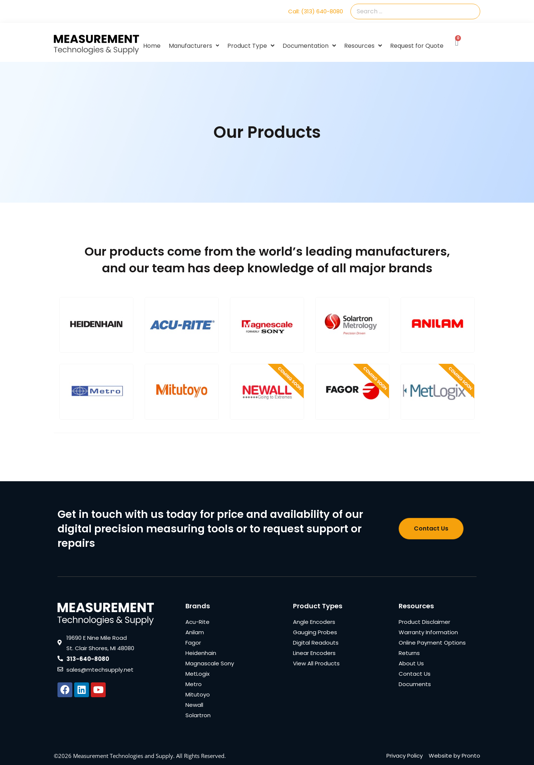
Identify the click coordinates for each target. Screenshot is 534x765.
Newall (194, 705)
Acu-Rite (197, 622)
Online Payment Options (432, 642)
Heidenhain (200, 653)
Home (152, 45)
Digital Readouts (316, 642)
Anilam (194, 632)
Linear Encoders (314, 653)
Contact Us (415, 674)
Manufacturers (194, 45)
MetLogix (197, 674)
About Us (411, 663)
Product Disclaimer (424, 622)
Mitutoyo (197, 694)
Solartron (198, 715)
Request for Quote (417, 45)
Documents (415, 684)
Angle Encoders (314, 622)
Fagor (193, 642)
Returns (409, 653)
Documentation (309, 46)
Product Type (250, 46)
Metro (193, 684)
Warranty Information (428, 632)
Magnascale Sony (209, 663)
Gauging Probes (315, 632)
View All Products (316, 663)
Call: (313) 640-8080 (315, 11)
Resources (363, 46)
